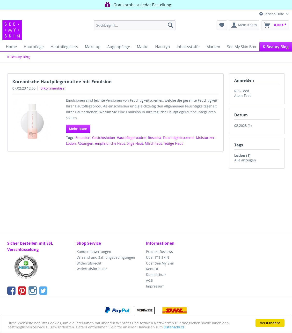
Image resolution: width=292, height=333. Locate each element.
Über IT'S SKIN (157, 257)
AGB (149, 280)
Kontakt (152, 268)
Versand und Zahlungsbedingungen (106, 257)
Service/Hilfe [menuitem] (272, 14)
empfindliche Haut (110, 143)
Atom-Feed (243, 95)
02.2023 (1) (243, 125)
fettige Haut (173, 143)
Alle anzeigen (245, 160)
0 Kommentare (53, 88)
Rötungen (85, 143)
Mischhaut (153, 143)
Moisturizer (205, 137)
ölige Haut (135, 143)
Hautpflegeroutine (131, 137)
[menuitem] (134, 25)
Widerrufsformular (92, 268)
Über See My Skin (160, 263)
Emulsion (82, 137)
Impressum (155, 286)
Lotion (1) (242, 155)
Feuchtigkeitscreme (178, 137)
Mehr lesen (78, 128)
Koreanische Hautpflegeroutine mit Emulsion (62, 81)
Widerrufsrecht (89, 263)
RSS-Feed (241, 91)
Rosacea (154, 137)
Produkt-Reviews (159, 251)
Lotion (71, 143)
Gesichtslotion (103, 137)
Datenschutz (174, 327)
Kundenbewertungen (94, 251)
